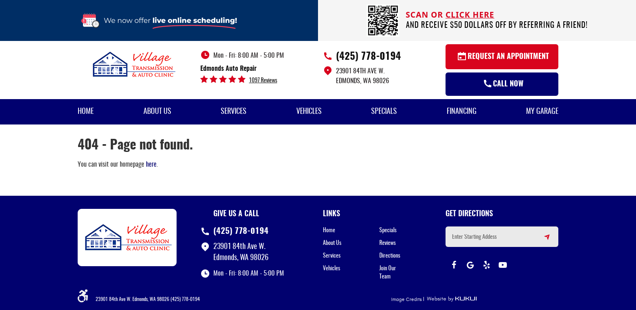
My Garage (542, 111)
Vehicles (309, 111)
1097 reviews (263, 81)
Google (470, 265)
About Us (157, 111)
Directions (389, 256)
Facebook (454, 265)
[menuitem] (86, 112)
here (151, 164)
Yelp (486, 265)
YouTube (503, 265)
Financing (462, 111)
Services (233, 111)
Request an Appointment (508, 57)
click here (470, 14)
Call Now (508, 84)
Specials (384, 111)
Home (86, 111)
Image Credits (406, 299)
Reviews (387, 243)
